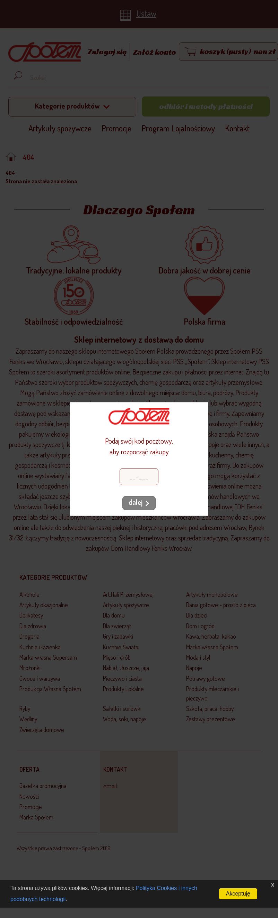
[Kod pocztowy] (139, 476)
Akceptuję (238, 894)
